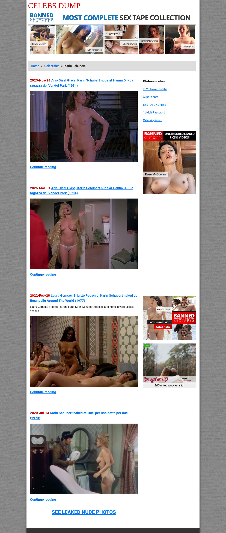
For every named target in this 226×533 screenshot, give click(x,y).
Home (35, 66)
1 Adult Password (154, 112)
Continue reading (43, 167)
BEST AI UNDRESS (154, 104)
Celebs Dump (54, 5)
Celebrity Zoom (152, 120)
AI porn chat (150, 97)
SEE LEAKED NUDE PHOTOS (84, 512)
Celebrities (51, 66)
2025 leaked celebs (155, 89)
